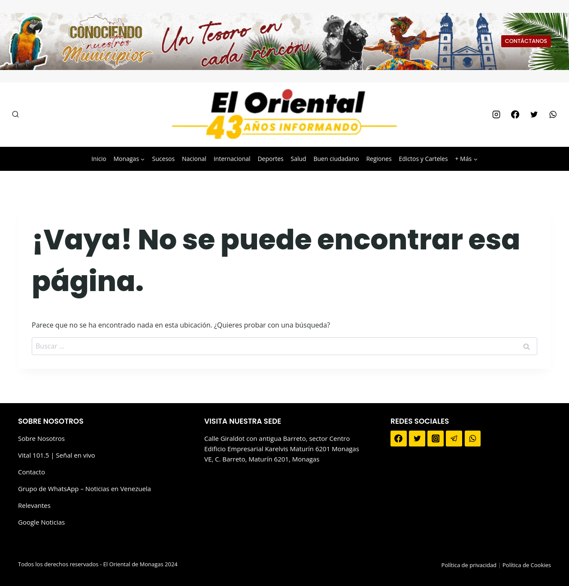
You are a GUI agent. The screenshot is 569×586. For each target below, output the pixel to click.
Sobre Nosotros (41, 438)
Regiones (378, 159)
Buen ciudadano (336, 159)
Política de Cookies (526, 565)
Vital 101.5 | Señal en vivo (56, 455)
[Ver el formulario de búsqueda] (15, 114)
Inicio (98, 159)
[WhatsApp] (553, 114)
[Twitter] (534, 114)
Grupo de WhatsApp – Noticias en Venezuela (84, 488)
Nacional (194, 159)
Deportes (270, 159)
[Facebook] (515, 114)
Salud (298, 159)
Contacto (31, 472)
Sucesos (163, 159)
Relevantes (34, 505)
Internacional (232, 159)
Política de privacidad (469, 565)
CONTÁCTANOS (526, 41)
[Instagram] (496, 114)
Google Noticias (41, 522)
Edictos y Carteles (423, 159)
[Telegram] (454, 439)
